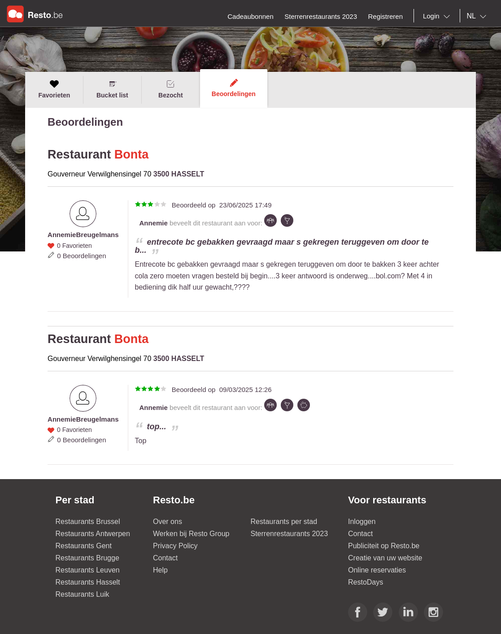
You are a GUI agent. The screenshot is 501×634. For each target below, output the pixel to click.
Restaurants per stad (284, 521)
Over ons (167, 521)
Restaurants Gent (84, 546)
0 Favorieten (74, 245)
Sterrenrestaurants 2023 (289, 533)
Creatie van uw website (385, 558)
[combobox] (438, 16)
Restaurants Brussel (88, 521)
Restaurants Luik (82, 594)
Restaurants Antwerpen (93, 533)
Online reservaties (377, 570)
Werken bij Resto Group (191, 533)
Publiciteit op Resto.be (383, 546)
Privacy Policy (175, 546)
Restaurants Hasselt (88, 582)
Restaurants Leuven (88, 570)
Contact (165, 558)
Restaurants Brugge (87, 558)
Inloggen (361, 521)
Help (160, 570)
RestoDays (365, 582)
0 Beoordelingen (81, 256)
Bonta (131, 154)
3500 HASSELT (179, 174)
